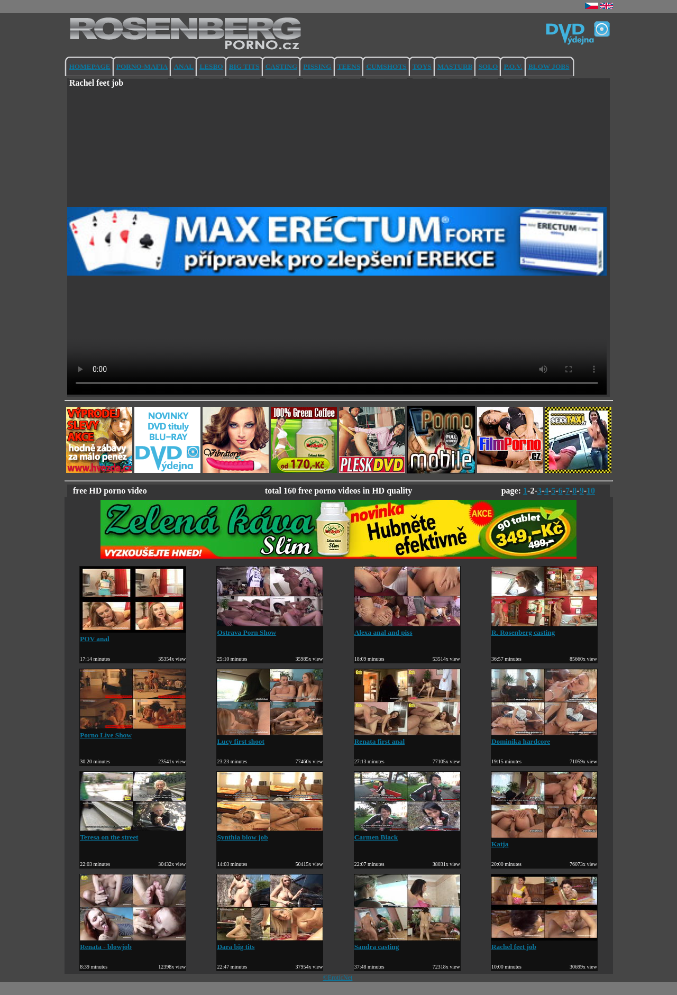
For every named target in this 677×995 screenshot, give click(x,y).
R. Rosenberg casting (544, 628)
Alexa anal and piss (407, 628)
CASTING (282, 66)
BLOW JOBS (549, 66)
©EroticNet (338, 977)
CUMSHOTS (386, 66)
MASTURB (455, 66)
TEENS (349, 66)
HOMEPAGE (90, 66)
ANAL (183, 66)
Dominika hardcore (544, 737)
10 (591, 490)
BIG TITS (244, 66)
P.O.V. (513, 66)
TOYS (422, 66)
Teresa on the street (133, 833)
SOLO (488, 66)
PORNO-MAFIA (142, 66)
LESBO (211, 66)
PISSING (317, 66)
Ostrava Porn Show (270, 628)
